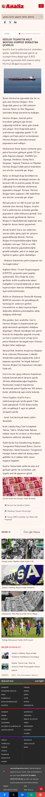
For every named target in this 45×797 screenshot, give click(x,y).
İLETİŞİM (39, 681)
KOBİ (3, 694)
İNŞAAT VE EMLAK (31, 719)
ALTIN (26, 698)
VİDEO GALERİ (29, 743)
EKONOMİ (4, 687)
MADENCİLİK (28, 705)
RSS (25, 786)
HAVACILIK (5, 754)
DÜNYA (6, 34)
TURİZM (4, 747)
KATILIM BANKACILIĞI (9, 702)
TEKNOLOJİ (5, 743)
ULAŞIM (27, 733)
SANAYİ (4, 761)
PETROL (27, 702)
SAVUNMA (27, 730)
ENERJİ (4, 740)
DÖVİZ (26, 694)
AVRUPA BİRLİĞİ (7, 730)
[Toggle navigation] (41, 6)
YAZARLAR (28, 740)
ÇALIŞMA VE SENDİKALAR (11, 726)
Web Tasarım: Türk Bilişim (29, 791)
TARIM (26, 723)
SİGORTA (4, 705)
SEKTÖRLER (28, 712)
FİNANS (27, 687)
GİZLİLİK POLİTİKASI (10, 790)
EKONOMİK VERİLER (8, 691)
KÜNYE (5, 786)
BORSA (26, 691)
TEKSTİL (4, 751)
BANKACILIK (5, 698)
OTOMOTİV (27, 715)
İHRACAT (4, 719)
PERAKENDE (28, 726)
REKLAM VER (7, 681)
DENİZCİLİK (5, 758)
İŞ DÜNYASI (5, 723)
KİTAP (26, 747)
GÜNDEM (4, 712)
